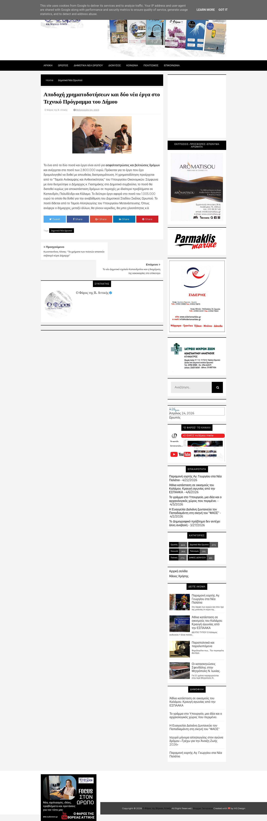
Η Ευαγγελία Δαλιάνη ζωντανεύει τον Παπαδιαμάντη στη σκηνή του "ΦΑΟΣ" (194, 511)
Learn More (206, 10)
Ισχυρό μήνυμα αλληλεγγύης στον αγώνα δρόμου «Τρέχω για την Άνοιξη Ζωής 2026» (196, 741)
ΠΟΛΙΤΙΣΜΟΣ (151, 65)
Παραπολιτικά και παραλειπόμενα (203, 644)
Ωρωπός (174, 417)
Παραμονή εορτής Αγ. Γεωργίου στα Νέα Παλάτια (206, 599)
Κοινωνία (174, 551)
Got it (223, 10)
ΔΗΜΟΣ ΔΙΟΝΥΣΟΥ (197, 557)
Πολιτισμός (194, 551)
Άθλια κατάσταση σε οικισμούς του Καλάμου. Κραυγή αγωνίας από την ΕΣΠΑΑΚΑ (192, 488)
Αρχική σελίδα (178, 571)
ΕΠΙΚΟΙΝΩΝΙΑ (171, 65)
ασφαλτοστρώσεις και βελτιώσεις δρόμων (133, 165)
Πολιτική (174, 557)
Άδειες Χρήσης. (179, 576)
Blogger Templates (203, 808)
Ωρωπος (63, 65)
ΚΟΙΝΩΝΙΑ (132, 65)
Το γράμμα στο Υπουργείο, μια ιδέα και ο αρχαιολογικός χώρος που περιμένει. (195, 498)
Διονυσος (114, 65)
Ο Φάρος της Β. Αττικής (92, 275)
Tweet (54, 219)
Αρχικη (48, 65)
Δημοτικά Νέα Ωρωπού (61, 230)
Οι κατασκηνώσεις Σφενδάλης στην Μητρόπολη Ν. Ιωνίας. (206, 667)
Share (78, 219)
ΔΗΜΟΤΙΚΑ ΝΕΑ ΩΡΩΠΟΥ (88, 65)
